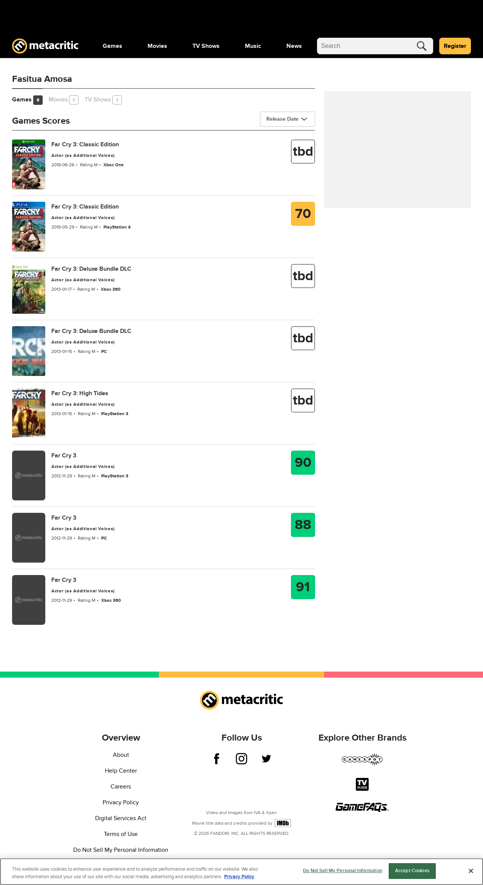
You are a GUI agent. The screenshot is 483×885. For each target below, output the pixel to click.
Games (112, 46)
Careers (121, 786)
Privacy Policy (121, 802)
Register (455, 46)
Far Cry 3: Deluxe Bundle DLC (91, 269)
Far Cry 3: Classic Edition (85, 144)
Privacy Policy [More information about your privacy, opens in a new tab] (239, 877)
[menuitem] (112, 46)
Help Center (121, 771)
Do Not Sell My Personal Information (120, 850)
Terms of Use (121, 834)
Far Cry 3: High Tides (79, 393)
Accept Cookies (412, 871)
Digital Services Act (120, 818)
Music (253, 46)
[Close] (471, 871)
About (121, 755)
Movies (157, 46)
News (294, 46)
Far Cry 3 (63, 455)
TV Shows (206, 46)
